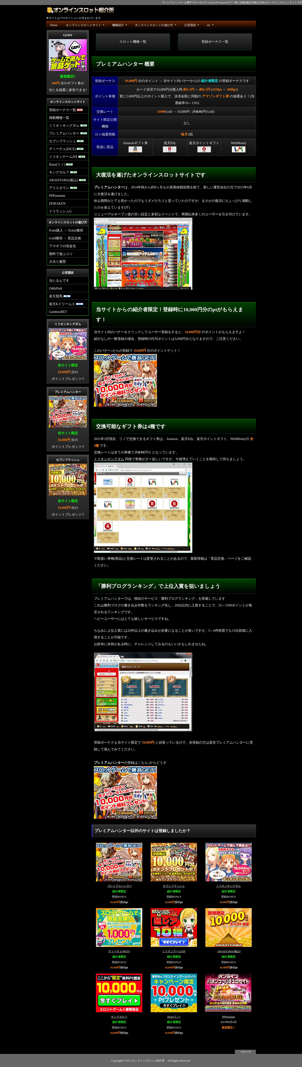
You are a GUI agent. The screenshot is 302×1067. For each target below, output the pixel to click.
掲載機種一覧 (59, 117)
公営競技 (192, 26)
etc (210, 26)
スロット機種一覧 (132, 41)
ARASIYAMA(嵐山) (229, 951)
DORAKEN (57, 203)
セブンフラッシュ (174, 886)
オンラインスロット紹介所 (148, 1060)
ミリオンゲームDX (173, 951)
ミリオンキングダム (109, 459)
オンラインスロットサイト (85, 26)
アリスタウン (63, 188)
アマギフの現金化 (62, 246)
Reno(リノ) (173, 1016)
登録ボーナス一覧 (214, 41)
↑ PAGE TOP (245, 1052)
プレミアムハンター (119, 886)
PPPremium (228, 1016)
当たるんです (59, 280)
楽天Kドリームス (66, 304)
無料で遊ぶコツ (61, 254)
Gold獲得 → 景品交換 (65, 238)
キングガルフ (119, 1016)
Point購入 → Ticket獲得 (66, 230)
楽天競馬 (60, 296)
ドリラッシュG (60, 211)
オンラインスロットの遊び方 (156, 26)
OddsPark (55, 288)
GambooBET (58, 312)
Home (53, 25)
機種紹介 (120, 26)
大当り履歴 (57, 261)
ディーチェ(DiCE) (119, 951)
